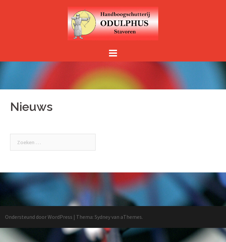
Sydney (102, 216)
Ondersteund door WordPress (38, 216)
